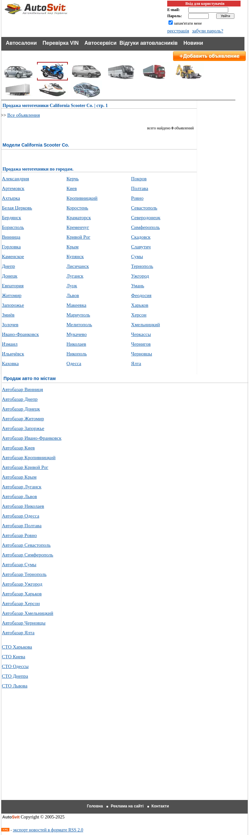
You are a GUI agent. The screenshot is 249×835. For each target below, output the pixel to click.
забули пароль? (207, 30)
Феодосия (141, 295)
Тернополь (142, 266)
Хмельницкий (145, 324)
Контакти (160, 806)
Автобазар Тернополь (24, 574)
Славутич (141, 246)
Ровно (137, 198)
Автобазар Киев (18, 447)
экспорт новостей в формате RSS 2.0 (48, 830)
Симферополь (145, 227)
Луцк (72, 285)
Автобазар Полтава (22, 525)
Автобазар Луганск (22, 486)
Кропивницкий (82, 198)
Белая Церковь (17, 207)
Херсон (138, 314)
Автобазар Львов (19, 496)
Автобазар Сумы (19, 564)
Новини (193, 43)
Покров (139, 178)
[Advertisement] (125, 752)
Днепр (8, 266)
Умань (137, 285)
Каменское (13, 256)
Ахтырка (11, 198)
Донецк (10, 276)
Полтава (139, 188)
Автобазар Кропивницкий (29, 457)
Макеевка (76, 305)
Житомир (11, 295)
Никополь (77, 353)
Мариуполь (78, 314)
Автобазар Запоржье (23, 428)
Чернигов (141, 344)
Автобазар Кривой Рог (25, 467)
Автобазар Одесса (20, 516)
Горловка (11, 246)
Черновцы (141, 353)
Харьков (139, 305)
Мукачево (77, 334)
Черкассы (141, 334)
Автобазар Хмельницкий (27, 613)
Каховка (10, 363)
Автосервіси (100, 43)
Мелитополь (79, 324)
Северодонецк (145, 217)
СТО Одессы (15, 666)
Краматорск (79, 217)
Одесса (74, 363)
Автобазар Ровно (19, 535)
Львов (73, 295)
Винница (11, 237)
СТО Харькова (17, 647)
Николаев (76, 344)
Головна (95, 806)
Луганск (75, 276)
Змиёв (8, 314)
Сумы (137, 256)
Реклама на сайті (127, 806)
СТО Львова (15, 685)
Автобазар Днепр (20, 399)
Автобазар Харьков (22, 593)
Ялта (136, 363)
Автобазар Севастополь (26, 545)
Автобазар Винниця (22, 389)
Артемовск (13, 188)
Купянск (75, 256)
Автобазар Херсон (21, 603)
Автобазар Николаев (23, 506)
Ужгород (140, 276)
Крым (73, 246)
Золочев (10, 324)
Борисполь (13, 227)
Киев (72, 188)
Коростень (77, 207)
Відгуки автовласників (148, 43)
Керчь (73, 178)
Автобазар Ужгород (22, 584)
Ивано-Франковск (20, 334)
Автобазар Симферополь (27, 554)
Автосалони (21, 43)
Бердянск (11, 217)
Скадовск (141, 237)
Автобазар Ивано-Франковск (31, 438)
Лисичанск (78, 266)
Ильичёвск (13, 353)
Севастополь (144, 207)
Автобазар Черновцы (23, 623)
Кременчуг (78, 227)
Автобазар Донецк (21, 409)
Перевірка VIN (61, 43)
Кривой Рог (78, 237)
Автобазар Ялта (18, 632)
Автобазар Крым (19, 477)
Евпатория (13, 285)
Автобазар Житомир (23, 418)
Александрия (15, 178)
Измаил (10, 344)
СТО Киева (13, 656)
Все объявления (23, 115)
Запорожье (13, 305)
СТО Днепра (15, 676)
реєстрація (178, 30)
